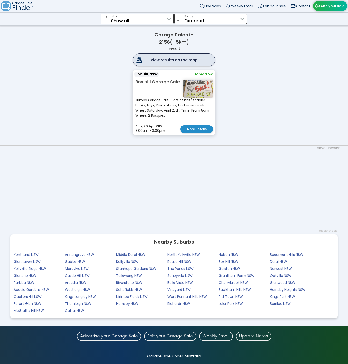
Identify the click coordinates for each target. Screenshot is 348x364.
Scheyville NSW (180, 275)
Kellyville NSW (127, 261)
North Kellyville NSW (183, 254)
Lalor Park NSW (231, 303)
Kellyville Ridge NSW (30, 268)
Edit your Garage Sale (170, 336)
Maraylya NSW (77, 268)
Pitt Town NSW (231, 296)
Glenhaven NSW (27, 261)
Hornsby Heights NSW (287, 289)
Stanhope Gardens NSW (136, 268)
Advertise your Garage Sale (109, 336)
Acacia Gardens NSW (31, 289)
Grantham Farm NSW (236, 275)
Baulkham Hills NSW (235, 289)
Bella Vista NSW (180, 282)
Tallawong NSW (129, 275)
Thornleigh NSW (78, 303)
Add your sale (332, 5)
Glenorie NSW (25, 275)
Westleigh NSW (77, 289)
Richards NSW (178, 303)
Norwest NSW (281, 268)
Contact (303, 6)
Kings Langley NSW (80, 296)
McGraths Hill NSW (29, 310)
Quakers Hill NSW (28, 296)
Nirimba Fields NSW (132, 296)
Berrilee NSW (280, 303)
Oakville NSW (280, 275)
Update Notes (253, 336)
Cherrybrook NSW (233, 282)
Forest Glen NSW (27, 303)
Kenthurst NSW (26, 254)
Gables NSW (75, 261)
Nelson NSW (228, 254)
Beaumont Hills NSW (286, 254)
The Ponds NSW (180, 268)
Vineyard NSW (179, 289)
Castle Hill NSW (77, 275)
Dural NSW (278, 261)
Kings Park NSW (282, 296)
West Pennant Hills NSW (187, 296)
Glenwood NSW (282, 282)
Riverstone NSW (129, 282)
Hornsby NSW (127, 303)
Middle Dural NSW (130, 254)
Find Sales (212, 6)
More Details (197, 129)
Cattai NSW (74, 310)
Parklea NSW (24, 282)
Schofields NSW (129, 289)
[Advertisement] (176, 179)
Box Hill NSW (228, 261)
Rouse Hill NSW (179, 261)
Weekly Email (242, 6)
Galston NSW (229, 268)
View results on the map (174, 60)
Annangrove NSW (79, 254)
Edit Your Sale (274, 6)
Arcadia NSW (75, 282)
